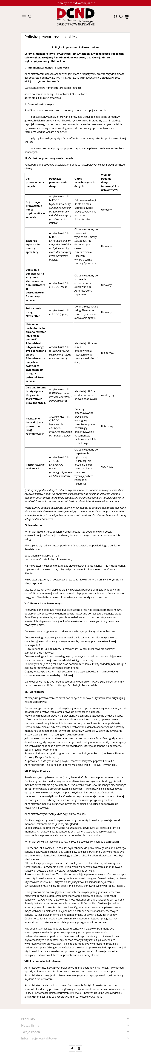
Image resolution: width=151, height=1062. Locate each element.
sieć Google (50, 947)
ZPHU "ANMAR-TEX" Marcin (69, 77)
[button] (30, 16)
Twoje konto (30, 1032)
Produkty (28, 1019)
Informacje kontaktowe (39, 1038)
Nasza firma (30, 1025)
